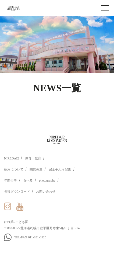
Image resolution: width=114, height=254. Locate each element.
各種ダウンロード (17, 191)
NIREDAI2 (11, 158)
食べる (28, 180)
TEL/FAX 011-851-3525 (30, 237)
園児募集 (36, 169)
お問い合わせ (45, 191)
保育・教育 (33, 158)
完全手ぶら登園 (60, 169)
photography (47, 180)
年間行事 (10, 180)
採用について (13, 169)
